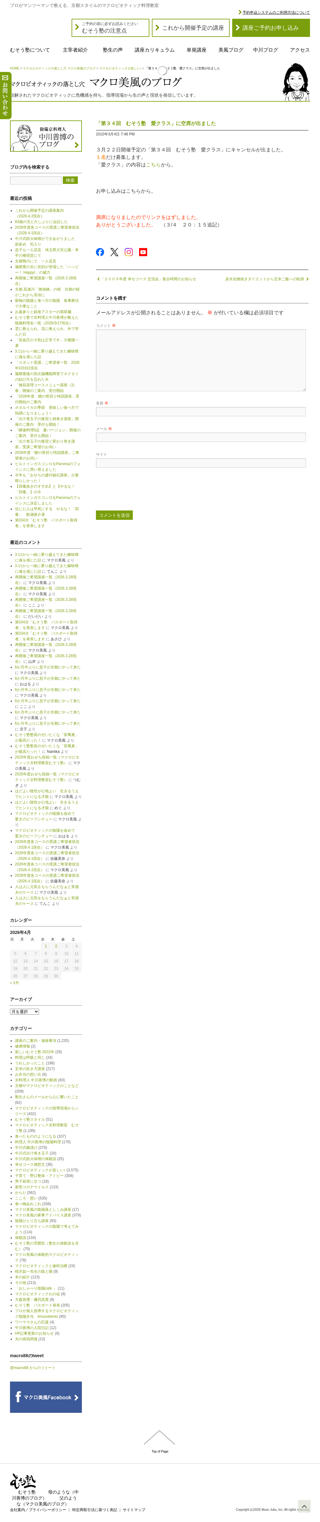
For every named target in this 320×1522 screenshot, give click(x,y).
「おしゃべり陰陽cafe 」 (36, 1288)
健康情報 (22, 1046)
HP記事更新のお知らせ (34, 1333)
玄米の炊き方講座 (30, 1069)
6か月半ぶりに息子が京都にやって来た (48, 667)
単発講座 (197, 50)
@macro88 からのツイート (33, 1368)
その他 (20, 1283)
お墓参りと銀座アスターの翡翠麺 (43, 312)
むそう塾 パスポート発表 (37, 1305)
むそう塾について (30, 50)
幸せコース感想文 (30, 1164)
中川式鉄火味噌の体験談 (35, 1159)
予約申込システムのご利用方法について (276, 12)
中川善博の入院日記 (32, 1328)
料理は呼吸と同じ (30, 1057)
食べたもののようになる (35, 1136)
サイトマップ (134, 1510)
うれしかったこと (30, 1063)
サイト (101, 454)
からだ (20, 1192)
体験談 (20, 1237)
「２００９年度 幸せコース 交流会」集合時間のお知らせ (146, 279)
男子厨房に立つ (28, 1181)
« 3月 (14, 983)
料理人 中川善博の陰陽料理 (38, 1142)
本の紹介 (22, 1277)
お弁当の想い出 (28, 1074)
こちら (153, 164)
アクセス (300, 50)
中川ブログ (265, 50)
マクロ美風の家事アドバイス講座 (43, 1215)
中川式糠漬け (26, 1147)
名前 (102, 403)
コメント (106, 325)
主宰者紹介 (75, 50)
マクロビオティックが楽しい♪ (120, 68)
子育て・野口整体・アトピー (39, 1176)
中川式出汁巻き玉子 (32, 1153)
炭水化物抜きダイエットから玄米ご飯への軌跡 (266, 279)
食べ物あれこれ (28, 1204)
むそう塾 (27, 1491)
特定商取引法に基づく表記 (94, 1510)
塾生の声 (113, 50)
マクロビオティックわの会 (37, 1294)
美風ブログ (230, 50)
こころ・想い (26, 1198)
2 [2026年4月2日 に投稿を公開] (56, 946)
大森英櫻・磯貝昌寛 (32, 1299)
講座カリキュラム (155, 50)
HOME (14, 68)
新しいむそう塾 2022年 (34, 1052)
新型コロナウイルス (32, 1187)
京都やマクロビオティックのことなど (47, 1085)
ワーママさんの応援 (32, 1322)
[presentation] (143, 491)
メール (104, 429)
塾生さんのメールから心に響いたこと (47, 1097)
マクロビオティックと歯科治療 (41, 1266)
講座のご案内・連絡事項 (35, 1040)
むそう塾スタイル (30, 1119)
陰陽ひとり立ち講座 (32, 1221)
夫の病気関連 (26, 1339)
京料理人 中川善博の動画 (36, 1080)
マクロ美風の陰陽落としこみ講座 (43, 1209)
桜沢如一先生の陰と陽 (33, 1271)
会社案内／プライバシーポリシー (38, 1510)
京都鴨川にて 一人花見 (35, 261)
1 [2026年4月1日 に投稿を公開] (46, 946)
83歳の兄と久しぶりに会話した (41, 222)
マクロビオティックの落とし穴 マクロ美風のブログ (59, 68)
